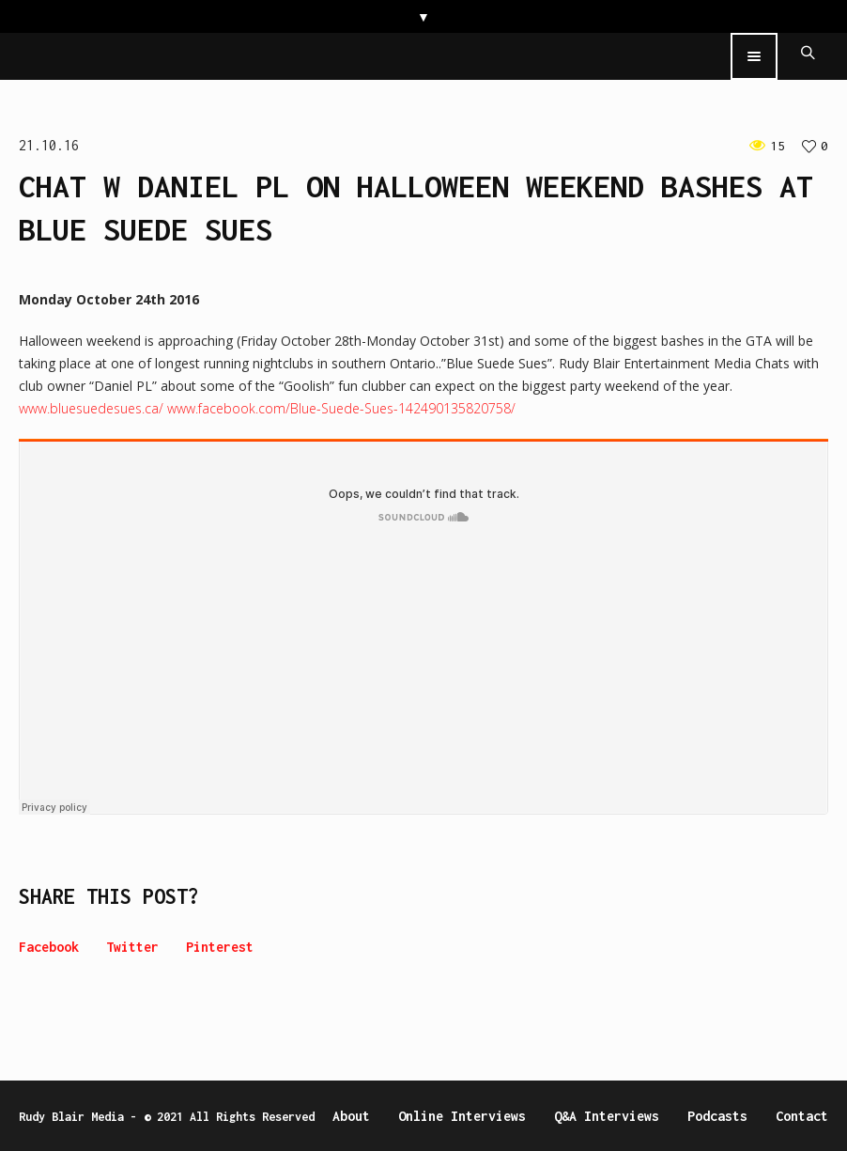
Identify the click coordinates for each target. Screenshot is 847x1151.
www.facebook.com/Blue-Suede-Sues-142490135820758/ (341, 408)
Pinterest (220, 947)
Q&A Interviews (606, 1116)
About (351, 1116)
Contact (802, 1116)
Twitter (132, 947)
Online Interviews (462, 1116)
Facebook (49, 947)
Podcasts (717, 1116)
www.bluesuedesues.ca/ (91, 408)
